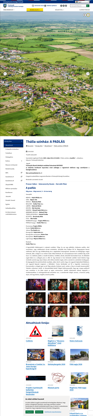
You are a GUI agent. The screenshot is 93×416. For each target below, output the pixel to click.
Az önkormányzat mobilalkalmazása (11, 213)
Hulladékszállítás (11, 208)
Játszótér (8, 196)
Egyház (8, 204)
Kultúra (8, 161)
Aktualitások (9, 145)
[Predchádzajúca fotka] (5, 74)
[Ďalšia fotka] (88, 74)
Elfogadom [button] (29, 412)
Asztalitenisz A (14, 177)
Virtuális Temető (10, 200)
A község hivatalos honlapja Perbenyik (13, 2)
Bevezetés (29, 146)
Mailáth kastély (10, 169)
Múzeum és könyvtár (11, 165)
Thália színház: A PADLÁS (61, 146)
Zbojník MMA (9, 184)
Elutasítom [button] (39, 412)
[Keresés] (87, 5)
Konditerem (9, 192)
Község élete (8, 141)
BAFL (14, 173)
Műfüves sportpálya (11, 188)
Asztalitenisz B (14, 181)
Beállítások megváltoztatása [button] (53, 412)
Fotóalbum (9, 153)
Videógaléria (9, 157)
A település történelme (12, 149)
